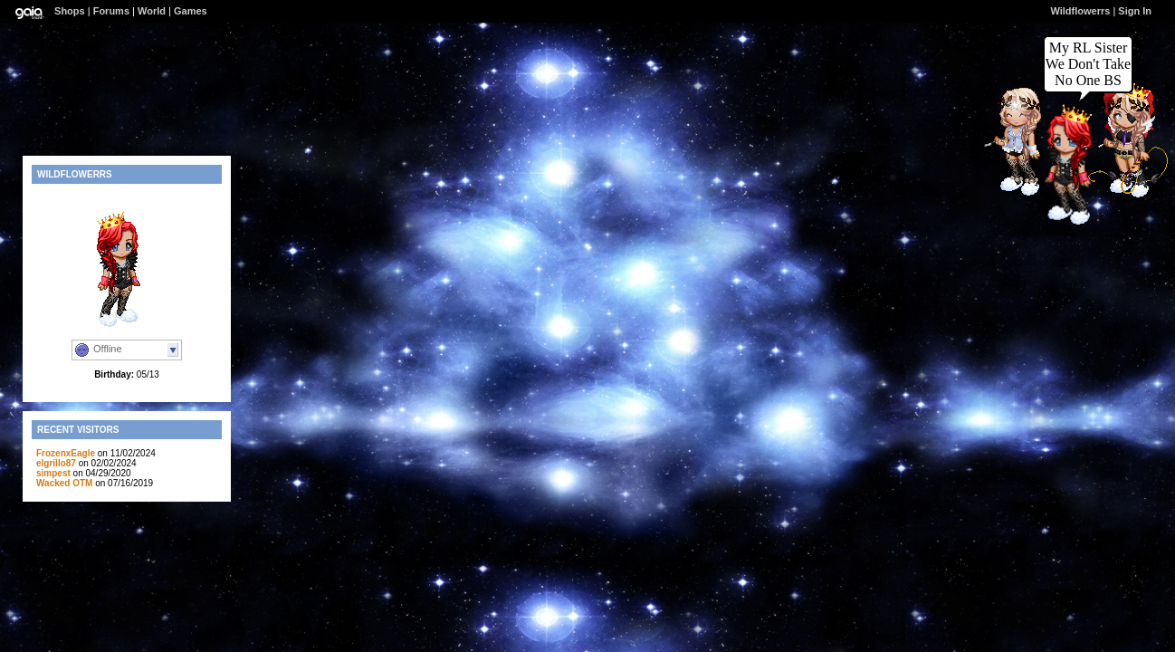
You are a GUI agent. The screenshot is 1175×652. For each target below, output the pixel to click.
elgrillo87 (56, 463)
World (152, 10)
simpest (53, 473)
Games (190, 10)
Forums (111, 10)
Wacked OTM (64, 483)
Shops (69, 10)
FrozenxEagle (65, 453)
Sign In (1134, 10)
